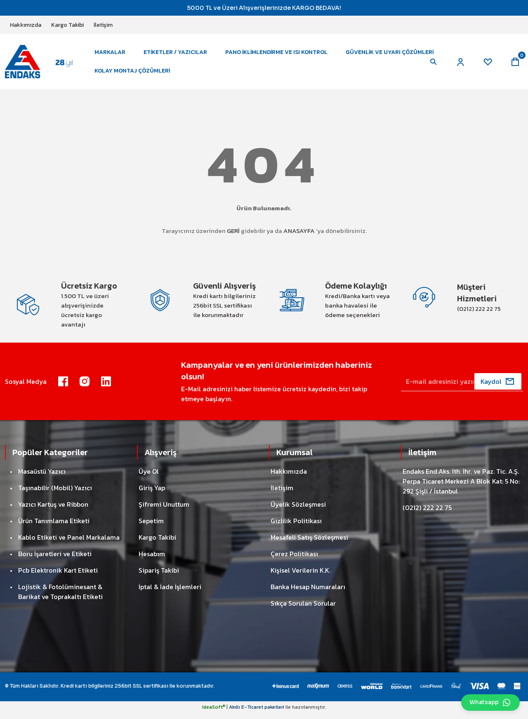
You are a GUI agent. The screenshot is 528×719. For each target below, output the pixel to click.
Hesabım (152, 560)
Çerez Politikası (294, 560)
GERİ (233, 235)
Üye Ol (149, 477)
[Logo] (44, 63)
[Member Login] (458, 64)
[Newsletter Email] (462, 387)
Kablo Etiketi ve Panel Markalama (69, 543)
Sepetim (151, 527)
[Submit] (497, 387)
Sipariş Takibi (159, 576)
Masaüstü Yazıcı (42, 477)
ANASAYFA (299, 235)
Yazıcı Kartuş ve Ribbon (53, 510)
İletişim (282, 494)
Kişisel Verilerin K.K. (300, 576)
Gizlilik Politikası (296, 527)
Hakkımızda (289, 477)
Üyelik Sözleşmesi (298, 510)
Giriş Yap (152, 494)
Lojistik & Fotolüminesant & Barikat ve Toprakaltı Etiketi (60, 598)
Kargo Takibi (157, 543)
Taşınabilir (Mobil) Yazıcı (55, 494)
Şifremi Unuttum (164, 510)
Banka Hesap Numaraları (308, 593)
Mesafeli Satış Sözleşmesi (309, 543)
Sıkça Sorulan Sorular (303, 609)
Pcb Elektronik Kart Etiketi (58, 576)
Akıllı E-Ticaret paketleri (256, 713)
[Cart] (515, 64)
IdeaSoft (213, 713)
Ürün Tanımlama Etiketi (54, 527)
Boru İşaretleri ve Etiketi (55, 560)
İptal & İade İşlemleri (170, 593)
